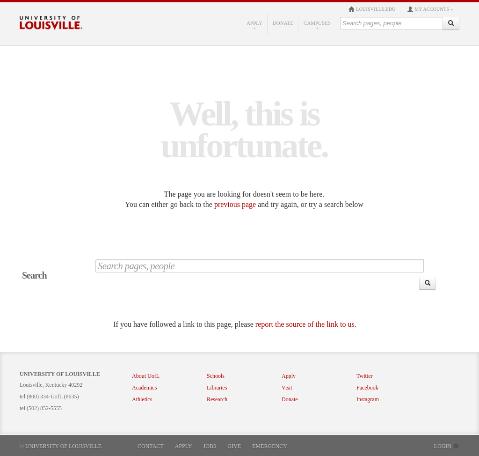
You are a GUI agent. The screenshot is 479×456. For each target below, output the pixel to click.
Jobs (210, 446)
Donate (283, 23)
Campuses (317, 24)
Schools (216, 376)
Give (234, 446)
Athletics (142, 399)
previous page (235, 204)
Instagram (367, 399)
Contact (151, 446)
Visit (287, 387)
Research (217, 399)
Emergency (269, 446)
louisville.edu (372, 9)
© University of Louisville (61, 446)
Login (446, 446)
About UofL (146, 376)
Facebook (367, 387)
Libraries (217, 387)
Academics (144, 387)
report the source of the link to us (305, 324)
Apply (254, 24)
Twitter (364, 376)
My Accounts (430, 9)
